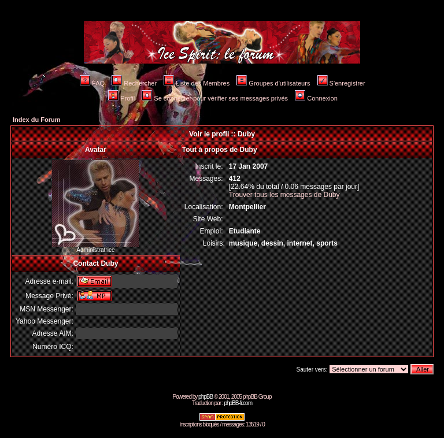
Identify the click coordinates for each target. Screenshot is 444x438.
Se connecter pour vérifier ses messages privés (215, 98)
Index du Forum (37, 119)
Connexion (316, 98)
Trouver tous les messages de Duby (284, 195)
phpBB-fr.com (238, 403)
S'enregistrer (341, 83)
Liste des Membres (197, 83)
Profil (121, 98)
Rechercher (134, 83)
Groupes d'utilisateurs (273, 83)
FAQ (92, 83)
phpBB (205, 397)
